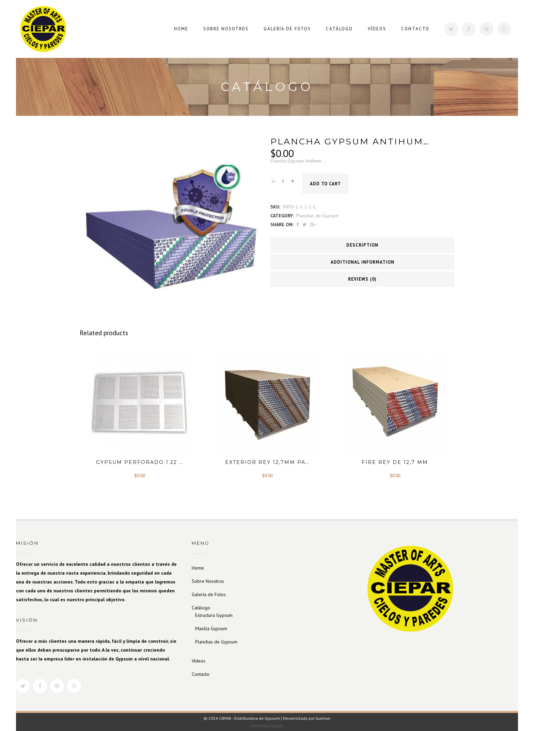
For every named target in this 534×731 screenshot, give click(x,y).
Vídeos (198, 661)
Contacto (200, 674)
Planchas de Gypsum (317, 216)
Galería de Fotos (209, 594)
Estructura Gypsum (214, 615)
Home (198, 568)
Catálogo (201, 608)
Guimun (323, 718)
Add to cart (325, 184)
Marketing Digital (267, 725)
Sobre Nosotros (208, 581)
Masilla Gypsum (211, 628)
